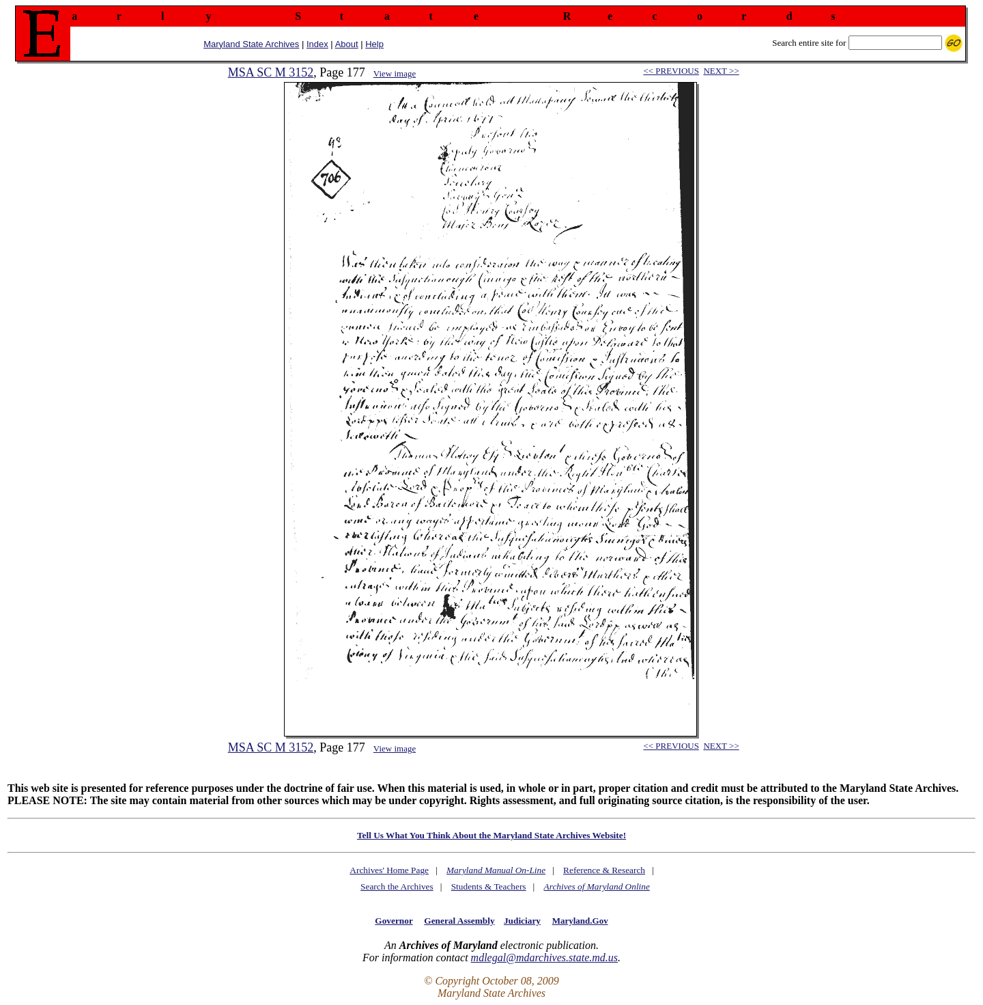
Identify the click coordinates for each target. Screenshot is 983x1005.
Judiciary (522, 920)
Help (374, 44)
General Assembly (459, 920)
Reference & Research (604, 870)
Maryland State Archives (251, 44)
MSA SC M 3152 (271, 72)
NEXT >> (721, 71)
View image (394, 73)
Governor (393, 920)
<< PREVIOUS (670, 71)
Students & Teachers (488, 886)
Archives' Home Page (389, 870)
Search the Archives (396, 886)
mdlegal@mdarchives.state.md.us (544, 957)
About (346, 44)
